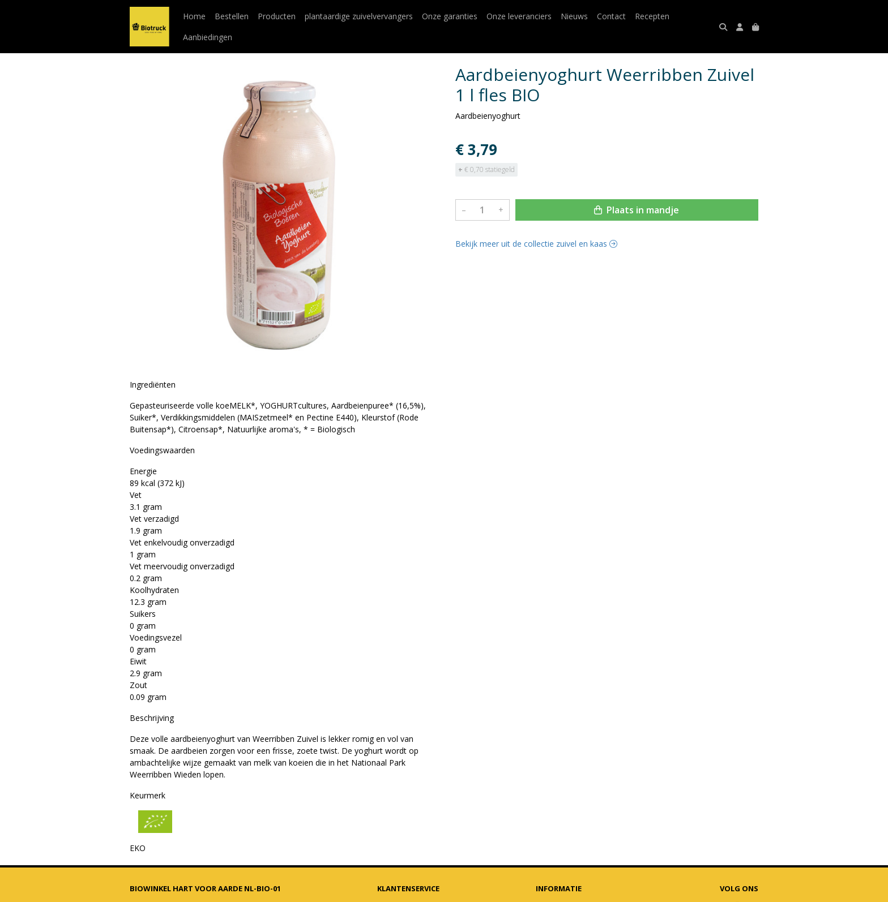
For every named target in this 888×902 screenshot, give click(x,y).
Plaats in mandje (636, 210)
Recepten (652, 16)
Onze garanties (449, 16)
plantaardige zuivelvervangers (359, 16)
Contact (611, 16)
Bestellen (232, 16)
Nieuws (574, 16)
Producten (277, 16)
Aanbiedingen (207, 37)
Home (194, 16)
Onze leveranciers (519, 16)
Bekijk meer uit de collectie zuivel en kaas (536, 243)
